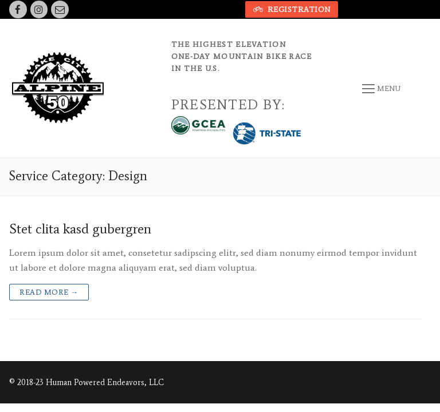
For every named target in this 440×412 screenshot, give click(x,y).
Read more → (48, 292)
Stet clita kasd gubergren (80, 228)
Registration (292, 9)
